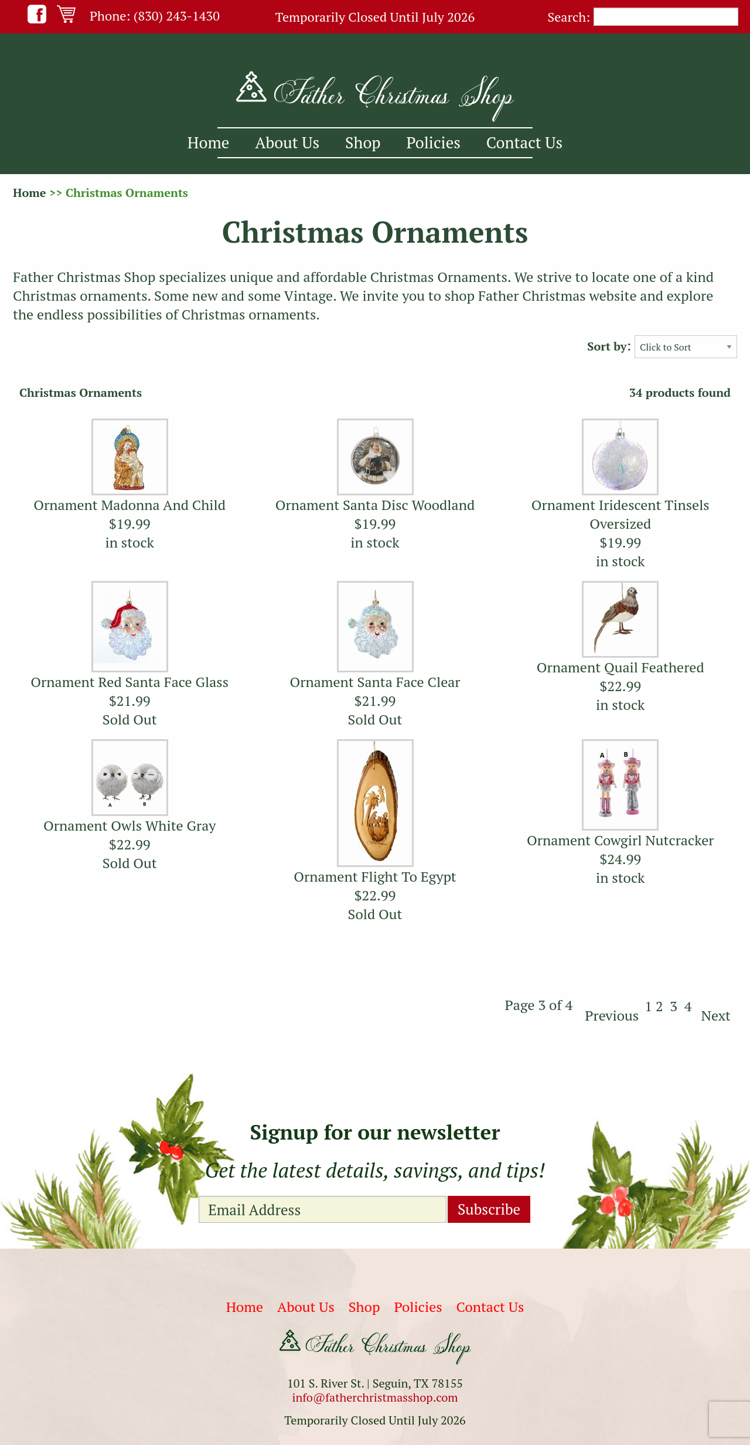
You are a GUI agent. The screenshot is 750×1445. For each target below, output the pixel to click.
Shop (363, 142)
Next (716, 1015)
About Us (287, 142)
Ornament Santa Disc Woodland (375, 504)
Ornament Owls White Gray (129, 825)
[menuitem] (208, 142)
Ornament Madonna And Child (129, 504)
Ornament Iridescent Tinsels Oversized (620, 514)
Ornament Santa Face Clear (374, 681)
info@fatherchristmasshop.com (375, 1397)
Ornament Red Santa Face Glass (129, 681)
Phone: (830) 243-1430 (155, 15)
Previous (612, 1015)
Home (208, 142)
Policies (434, 142)
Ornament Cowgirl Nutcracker (620, 840)
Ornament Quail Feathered (620, 667)
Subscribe (489, 1209)
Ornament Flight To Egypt (375, 876)
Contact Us (524, 142)
